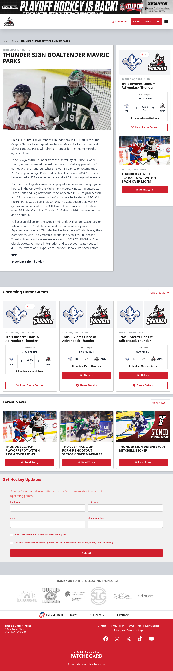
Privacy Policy (117, 625)
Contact (102, 625)
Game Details (86, 385)
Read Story (144, 189)
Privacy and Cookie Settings (128, 630)
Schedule (119, 21)
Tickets (86, 375)
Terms (131, 625)
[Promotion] (86, 7)
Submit (86, 553)
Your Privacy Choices (148, 625)
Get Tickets (142, 21)
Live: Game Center (144, 127)
